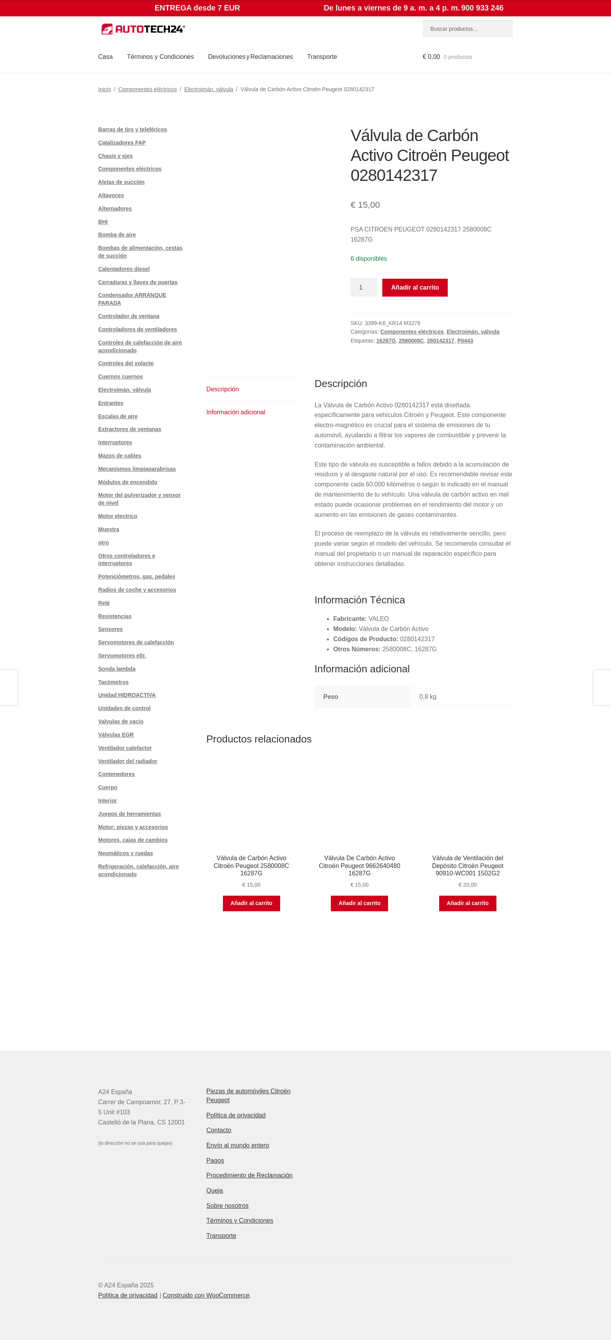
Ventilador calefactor (125, 748)
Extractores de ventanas (129, 429)
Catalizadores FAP (122, 143)
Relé (104, 603)
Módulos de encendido (127, 482)
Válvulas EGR (116, 735)
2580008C (411, 341)
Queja (215, 1190)
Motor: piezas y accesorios (133, 827)
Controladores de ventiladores (137, 329)
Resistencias (115, 616)
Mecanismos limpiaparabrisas (137, 469)
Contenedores (116, 774)
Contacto (219, 1130)
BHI (103, 222)
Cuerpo (107, 787)
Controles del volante (126, 363)
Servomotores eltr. (122, 655)
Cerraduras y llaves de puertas (138, 282)
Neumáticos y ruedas (125, 853)
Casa (105, 56)
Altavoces (111, 195)
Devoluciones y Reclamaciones (250, 56)
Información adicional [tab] (236, 412)
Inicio (104, 89)
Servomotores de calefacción (136, 642)
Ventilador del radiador (127, 761)
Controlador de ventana (128, 316)
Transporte (322, 56)
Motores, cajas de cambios (133, 840)
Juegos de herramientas (129, 814)
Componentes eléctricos (147, 89)
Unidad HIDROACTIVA (127, 695)
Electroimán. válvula (208, 89)
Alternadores (115, 208)
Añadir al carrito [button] (251, 903)
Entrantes (111, 403)
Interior (107, 800)
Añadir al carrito (415, 287)
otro (103, 542)
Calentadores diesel (124, 269)
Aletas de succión (121, 182)
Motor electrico (117, 516)
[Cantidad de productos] (364, 288)
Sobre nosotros (228, 1205)
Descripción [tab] (223, 389)
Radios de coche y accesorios (137, 590)
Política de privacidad (236, 1115)
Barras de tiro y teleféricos (132, 129)
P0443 (465, 341)
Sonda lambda (117, 669)
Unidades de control (124, 708)
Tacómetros (113, 682)
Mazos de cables (119, 456)
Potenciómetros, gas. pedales (136, 576)
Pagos (215, 1160)
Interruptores (115, 442)
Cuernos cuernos (120, 376)
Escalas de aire (118, 416)
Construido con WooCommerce (205, 1295)
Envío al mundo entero (238, 1145)
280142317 (440, 341)
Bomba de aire (117, 235)
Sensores (110, 629)
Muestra (108, 529)
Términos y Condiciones (160, 56)
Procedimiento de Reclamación (250, 1175)
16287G (386, 341)
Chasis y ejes (115, 156)
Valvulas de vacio (120, 721)
